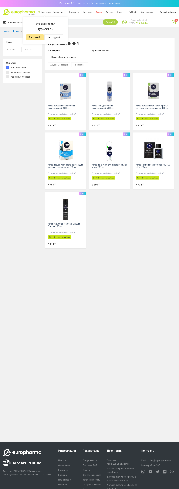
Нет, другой (54, 37)
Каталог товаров (14, 22)
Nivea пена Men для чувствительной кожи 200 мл (109, 166)
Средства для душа (101, 50)
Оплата (86, 470)
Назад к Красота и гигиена (63, 57)
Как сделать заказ (92, 475)
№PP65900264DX (21, 471)
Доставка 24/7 (90, 465)
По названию (79, 64)
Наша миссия (64, 479)
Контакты (74, 12)
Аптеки (109, 12)
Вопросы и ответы (91, 479)
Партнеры (63, 484)
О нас (119, 12)
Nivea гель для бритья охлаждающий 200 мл (103, 106)
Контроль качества (92, 484)
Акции (99, 12)
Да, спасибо (35, 37)
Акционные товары (59, 64)
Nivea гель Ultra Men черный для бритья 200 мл (64, 225)
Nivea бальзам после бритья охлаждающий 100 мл (61, 106)
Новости (62, 460)
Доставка (87, 12)
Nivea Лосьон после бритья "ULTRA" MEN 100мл (153, 166)
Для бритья (55, 50)
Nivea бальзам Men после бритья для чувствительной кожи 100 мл (152, 106)
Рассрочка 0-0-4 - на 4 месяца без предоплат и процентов (89, 2)
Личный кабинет (168, 12)
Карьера (62, 475)
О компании (64, 465)
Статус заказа (147, 12)
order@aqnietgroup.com (159, 460)
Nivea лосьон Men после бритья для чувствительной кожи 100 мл (65, 166)
